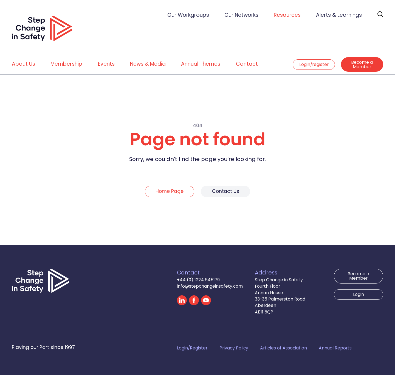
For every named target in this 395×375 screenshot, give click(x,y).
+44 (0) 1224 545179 (198, 280)
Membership (66, 64)
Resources (287, 15)
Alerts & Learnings (339, 15)
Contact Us (225, 191)
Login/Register (192, 348)
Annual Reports (335, 348)
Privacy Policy (233, 348)
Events (106, 64)
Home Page (170, 191)
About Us (23, 64)
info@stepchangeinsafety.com (210, 286)
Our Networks (241, 15)
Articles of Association (283, 348)
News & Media (148, 64)
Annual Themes (200, 64)
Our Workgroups (188, 15)
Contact (247, 64)
